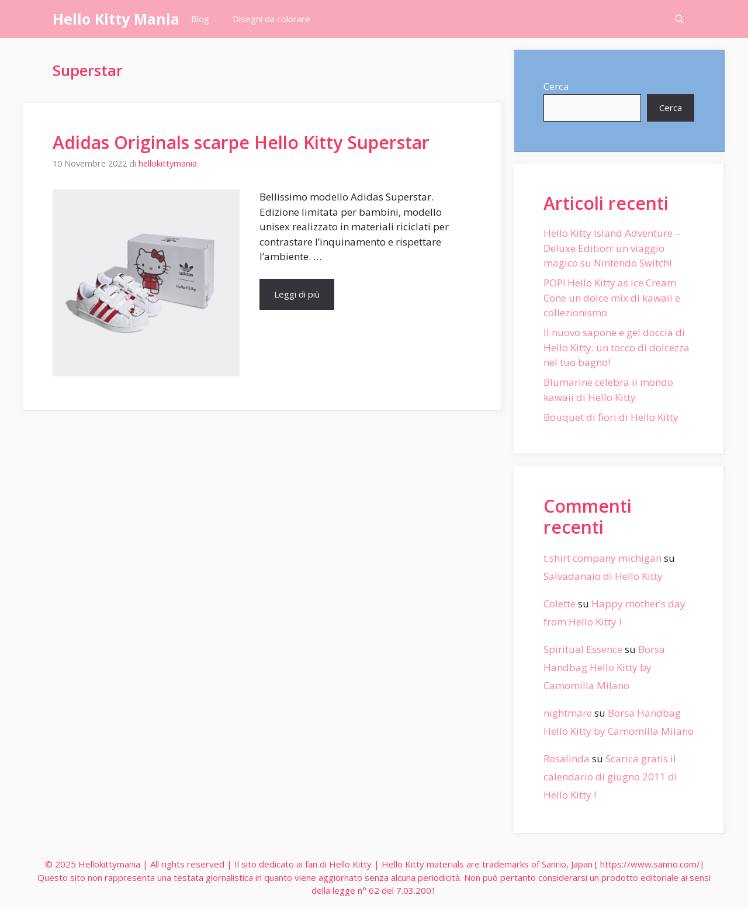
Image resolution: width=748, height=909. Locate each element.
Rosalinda (566, 758)
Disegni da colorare (271, 19)
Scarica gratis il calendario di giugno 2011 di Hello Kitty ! (610, 776)
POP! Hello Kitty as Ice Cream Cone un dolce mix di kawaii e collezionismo (611, 297)
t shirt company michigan (602, 558)
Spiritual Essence (582, 649)
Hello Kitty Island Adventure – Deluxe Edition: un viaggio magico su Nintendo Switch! (611, 247)
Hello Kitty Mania (116, 19)
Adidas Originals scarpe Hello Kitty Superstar (241, 142)
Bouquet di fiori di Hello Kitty (610, 417)
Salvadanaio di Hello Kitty (603, 576)
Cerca (556, 86)
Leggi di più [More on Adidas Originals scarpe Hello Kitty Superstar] (297, 294)
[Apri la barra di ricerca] (679, 19)
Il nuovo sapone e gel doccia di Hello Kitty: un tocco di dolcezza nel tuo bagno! (616, 347)
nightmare (567, 713)
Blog (200, 19)
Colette (559, 603)
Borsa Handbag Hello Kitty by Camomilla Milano (604, 667)
